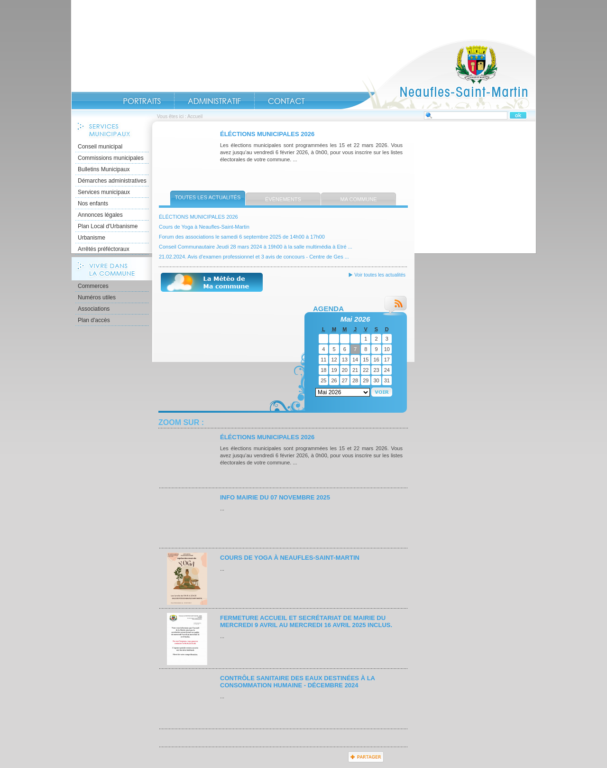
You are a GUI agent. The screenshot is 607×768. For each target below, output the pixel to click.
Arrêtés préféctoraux (103, 249)
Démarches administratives (112, 180)
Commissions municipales (111, 158)
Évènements (283, 199)
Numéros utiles (97, 297)
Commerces (93, 286)
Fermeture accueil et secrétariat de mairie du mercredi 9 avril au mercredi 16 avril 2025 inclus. (306, 621)
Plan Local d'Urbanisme (108, 226)
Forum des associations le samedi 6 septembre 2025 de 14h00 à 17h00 (242, 237)
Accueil (438, 74)
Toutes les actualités (208, 197)
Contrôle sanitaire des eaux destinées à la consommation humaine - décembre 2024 (297, 682)
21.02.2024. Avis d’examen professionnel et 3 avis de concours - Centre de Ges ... (254, 256)
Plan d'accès (94, 320)
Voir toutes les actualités (379, 275)
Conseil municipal (100, 146)
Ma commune (358, 199)
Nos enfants (93, 203)
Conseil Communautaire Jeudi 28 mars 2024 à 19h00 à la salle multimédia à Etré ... (255, 247)
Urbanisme (91, 237)
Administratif (214, 101)
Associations (94, 308)
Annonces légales (100, 215)
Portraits (142, 101)
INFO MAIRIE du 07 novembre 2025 (275, 497)
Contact (286, 101)
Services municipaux (104, 192)
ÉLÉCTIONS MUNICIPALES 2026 (267, 134)
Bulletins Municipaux (103, 169)
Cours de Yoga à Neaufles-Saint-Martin (204, 227)
